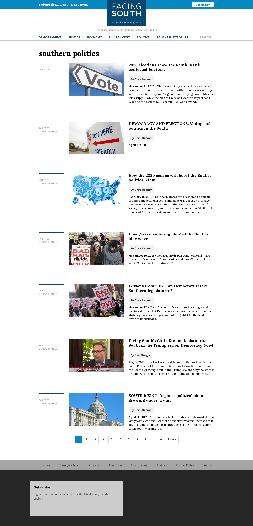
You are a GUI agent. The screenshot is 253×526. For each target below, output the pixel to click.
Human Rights (185, 465)
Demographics (50, 37)
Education (115, 465)
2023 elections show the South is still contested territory (164, 67)
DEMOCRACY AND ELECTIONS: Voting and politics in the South (170, 126)
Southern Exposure (172, 37)
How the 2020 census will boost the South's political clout (170, 177)
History (162, 465)
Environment (119, 37)
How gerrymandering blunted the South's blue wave (168, 236)
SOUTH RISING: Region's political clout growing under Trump (166, 398)
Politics (143, 37)
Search (207, 37)
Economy (94, 37)
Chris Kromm (144, 79)
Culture (45, 465)
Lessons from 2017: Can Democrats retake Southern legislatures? (168, 288)
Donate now (203, 4)
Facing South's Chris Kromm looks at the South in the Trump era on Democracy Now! (171, 343)
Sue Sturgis (142, 355)
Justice (74, 37)
